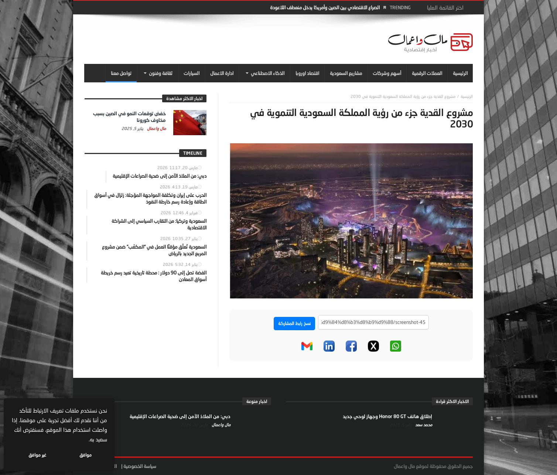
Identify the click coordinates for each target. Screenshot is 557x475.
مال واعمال (156, 128)
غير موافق (37, 455)
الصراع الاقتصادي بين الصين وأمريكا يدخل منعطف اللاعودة (325, 7)
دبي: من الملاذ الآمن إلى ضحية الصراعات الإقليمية (180, 416)
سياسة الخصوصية (139, 466)
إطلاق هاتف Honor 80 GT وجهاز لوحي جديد (387, 416)
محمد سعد (423, 424)
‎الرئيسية (467, 96)
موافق (85, 455)
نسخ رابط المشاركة (294, 323)
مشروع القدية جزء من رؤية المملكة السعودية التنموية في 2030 (403, 96)
